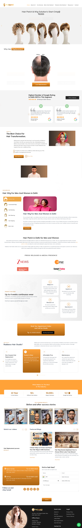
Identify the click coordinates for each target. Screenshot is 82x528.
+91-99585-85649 (9, 1)
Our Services (40, 5)
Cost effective (66, 70)
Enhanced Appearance (15, 70)
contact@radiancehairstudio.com (24, 1)
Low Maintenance (41, 84)
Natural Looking (16, 79)
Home (28, 5)
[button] (1, 25)
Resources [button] (70, 5)
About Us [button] (33, 5)
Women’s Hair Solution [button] (60, 5)
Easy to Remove (66, 79)
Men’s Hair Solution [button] (48, 5)
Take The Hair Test (34, 18)
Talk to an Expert (48, 18)
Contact (77, 5)
